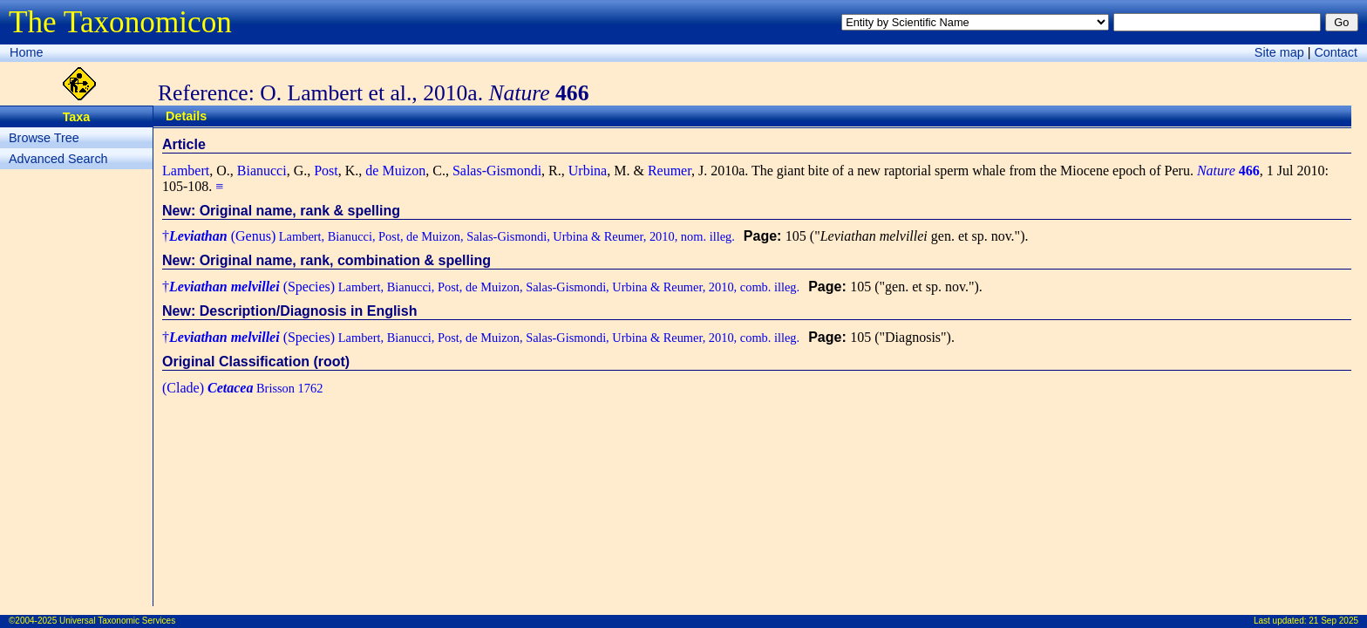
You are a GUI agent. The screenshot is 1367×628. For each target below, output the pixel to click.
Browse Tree (44, 138)
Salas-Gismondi (496, 170)
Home (26, 52)
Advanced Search (58, 159)
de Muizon (395, 170)
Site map (1279, 52)
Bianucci (262, 170)
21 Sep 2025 (1333, 620)
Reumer (669, 170)
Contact (1335, 52)
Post (326, 170)
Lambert (185, 170)
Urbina (587, 170)
